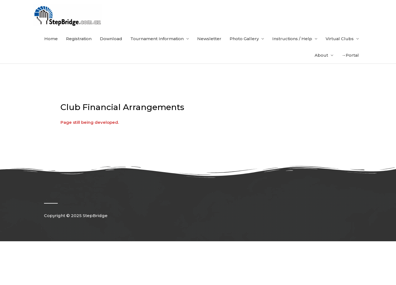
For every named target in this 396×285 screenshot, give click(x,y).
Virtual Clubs (340, 38)
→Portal (350, 55)
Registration (79, 38)
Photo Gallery (244, 38)
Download (111, 38)
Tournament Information (157, 38)
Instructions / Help (292, 38)
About (321, 55)
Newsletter (209, 38)
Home (51, 38)
